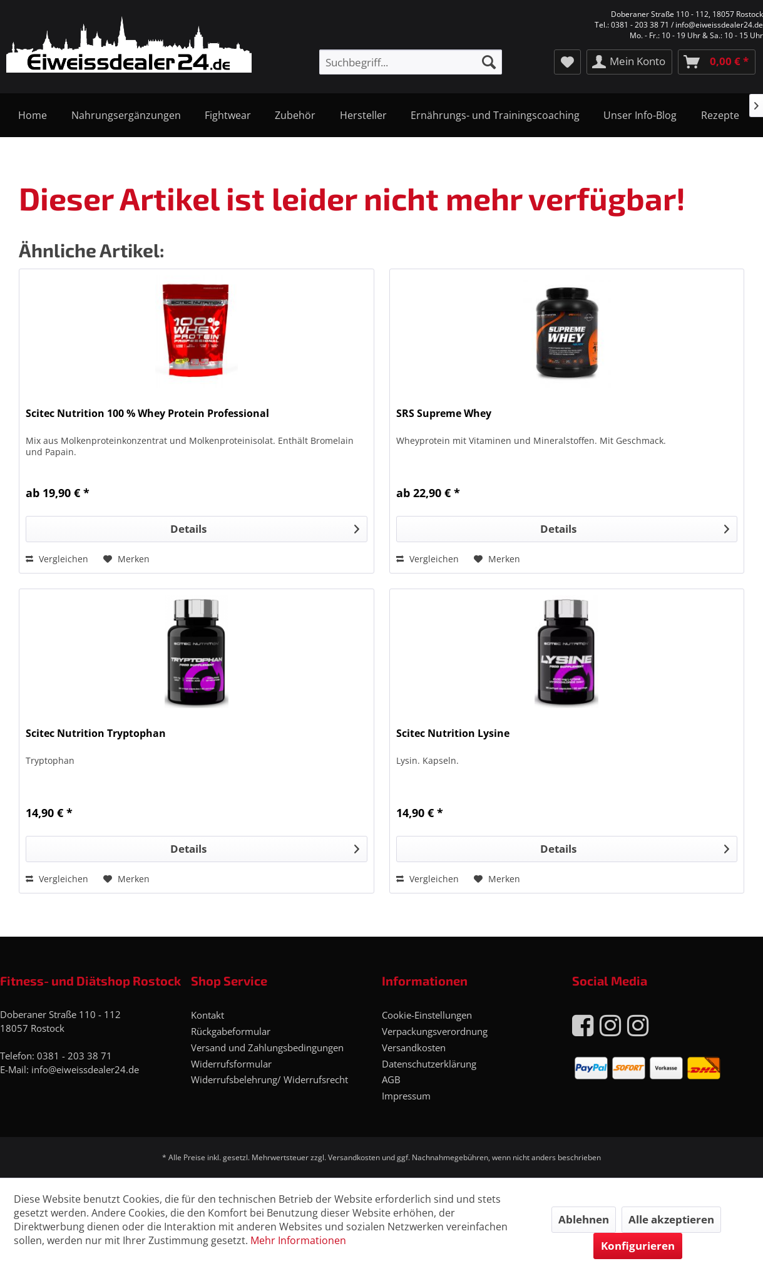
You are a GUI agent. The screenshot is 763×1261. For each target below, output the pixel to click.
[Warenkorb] (716, 62)
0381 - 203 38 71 (74, 1055)
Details (264, 527)
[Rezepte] (720, 115)
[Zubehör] (295, 115)
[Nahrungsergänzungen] (125, 115)
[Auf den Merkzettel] (126, 559)
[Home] (32, 115)
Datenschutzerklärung (429, 1064)
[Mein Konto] (629, 62)
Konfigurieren (638, 1245)
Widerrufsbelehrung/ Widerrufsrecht (269, 1079)
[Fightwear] (228, 115)
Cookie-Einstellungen (427, 1015)
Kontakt (207, 1015)
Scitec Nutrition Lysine (453, 733)
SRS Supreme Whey (443, 413)
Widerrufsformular (231, 1064)
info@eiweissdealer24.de (85, 1069)
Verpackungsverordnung (435, 1031)
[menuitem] (411, 62)
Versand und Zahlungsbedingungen (267, 1047)
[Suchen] (489, 62)
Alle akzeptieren (671, 1219)
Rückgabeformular (230, 1031)
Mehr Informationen (298, 1240)
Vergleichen (57, 559)
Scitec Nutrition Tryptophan (96, 733)
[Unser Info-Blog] (640, 115)
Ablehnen (583, 1219)
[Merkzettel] (567, 62)
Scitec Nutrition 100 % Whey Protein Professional (147, 413)
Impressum (406, 1095)
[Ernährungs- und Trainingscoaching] (495, 115)
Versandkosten (414, 1047)
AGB (391, 1079)
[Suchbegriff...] (411, 62)
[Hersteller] (363, 115)
